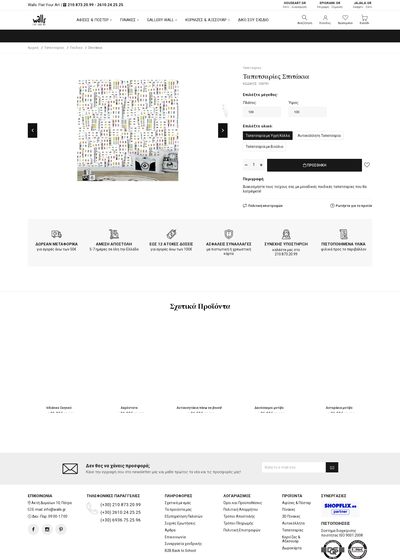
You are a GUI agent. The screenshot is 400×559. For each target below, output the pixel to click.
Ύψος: (294, 102)
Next (223, 130)
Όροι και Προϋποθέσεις (242, 482)
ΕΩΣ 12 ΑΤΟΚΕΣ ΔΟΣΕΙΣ (171, 243)
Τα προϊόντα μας (178, 489)
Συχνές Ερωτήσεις (180, 503)
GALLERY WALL (160, 20)
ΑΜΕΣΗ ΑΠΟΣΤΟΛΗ (114, 243)
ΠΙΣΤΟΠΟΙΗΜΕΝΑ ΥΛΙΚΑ (343, 243)
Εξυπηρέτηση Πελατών (184, 496)
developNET (242, 552)
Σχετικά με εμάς (178, 482)
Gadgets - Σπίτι (362, 5)
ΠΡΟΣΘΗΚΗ (314, 165)
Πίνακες (288, 489)
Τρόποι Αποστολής (239, 496)
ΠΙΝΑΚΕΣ (128, 20)
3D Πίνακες (291, 496)
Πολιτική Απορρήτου (240, 489)
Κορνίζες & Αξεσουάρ (291, 518)
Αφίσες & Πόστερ (296, 482)
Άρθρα (170, 509)
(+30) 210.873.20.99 (121, 483)
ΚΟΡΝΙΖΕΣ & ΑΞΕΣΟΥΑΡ (206, 20)
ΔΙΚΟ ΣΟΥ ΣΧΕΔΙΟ (253, 20)
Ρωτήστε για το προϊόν (354, 205)
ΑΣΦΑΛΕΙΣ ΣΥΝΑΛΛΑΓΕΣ (229, 243)
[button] (305, 20)
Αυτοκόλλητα (293, 503)
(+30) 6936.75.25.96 (121, 499)
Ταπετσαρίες (293, 509)
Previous (32, 130)
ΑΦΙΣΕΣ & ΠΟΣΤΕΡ (93, 20)
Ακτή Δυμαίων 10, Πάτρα (51, 482)
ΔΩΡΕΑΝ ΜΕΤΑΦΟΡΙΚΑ (56, 243)
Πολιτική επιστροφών (265, 205)
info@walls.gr (55, 489)
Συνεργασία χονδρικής (183, 523)
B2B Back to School (180, 530)
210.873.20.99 (81, 5)
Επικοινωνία (175, 516)
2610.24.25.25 (110, 5)
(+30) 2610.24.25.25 (121, 491)
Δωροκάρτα (292, 528)
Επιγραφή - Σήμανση (330, 5)
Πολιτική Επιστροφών (241, 509)
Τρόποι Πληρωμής (238, 503)
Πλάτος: (250, 102)
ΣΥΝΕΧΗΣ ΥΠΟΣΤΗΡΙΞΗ (286, 243)
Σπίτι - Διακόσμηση (295, 5)
